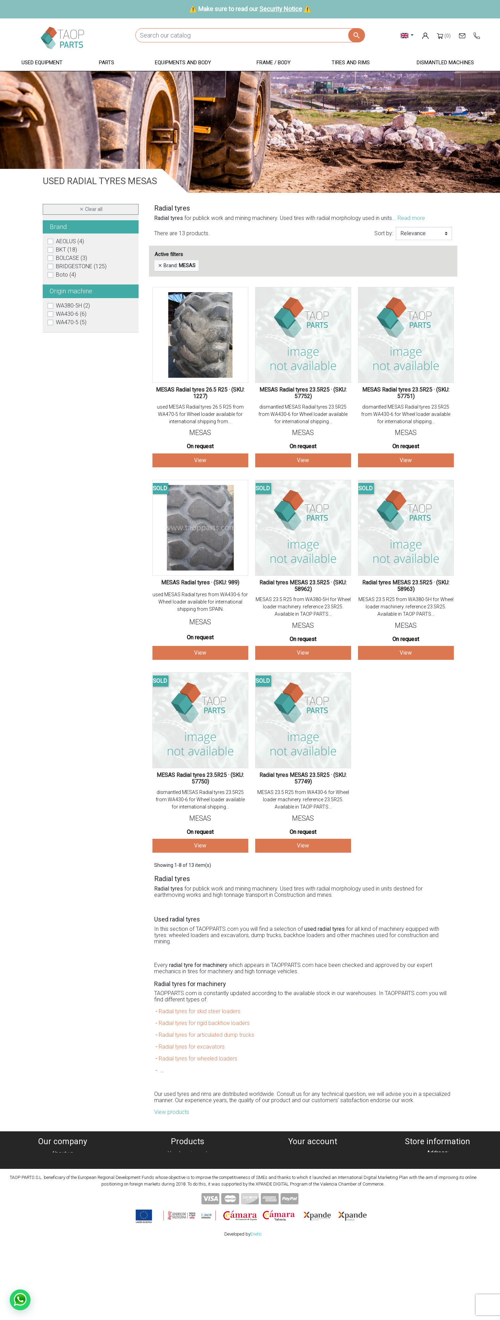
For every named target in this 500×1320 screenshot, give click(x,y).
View (200, 460)
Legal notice (62, 1178)
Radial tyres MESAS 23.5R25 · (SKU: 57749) (303, 778)
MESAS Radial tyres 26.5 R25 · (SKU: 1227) (200, 393)
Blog (62, 1211)
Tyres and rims (187, 1195)
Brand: (176, 265)
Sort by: (383, 233)
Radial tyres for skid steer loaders (199, 1011)
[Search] (250, 35)
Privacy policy (62, 1170)
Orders (313, 1161)
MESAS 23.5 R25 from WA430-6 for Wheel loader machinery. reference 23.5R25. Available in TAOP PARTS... (303, 799)
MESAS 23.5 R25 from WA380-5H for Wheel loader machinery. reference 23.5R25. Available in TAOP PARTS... (303, 607)
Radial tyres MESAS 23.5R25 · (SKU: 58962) (303, 585)
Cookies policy (62, 1161)
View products (171, 1112)
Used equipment (187, 1153)
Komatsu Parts (187, 1203)
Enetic (256, 1309)
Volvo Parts (187, 1211)
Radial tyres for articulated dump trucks (206, 1035)
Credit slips (312, 1170)
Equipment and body (187, 1178)
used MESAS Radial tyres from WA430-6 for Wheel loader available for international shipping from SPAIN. (200, 602)
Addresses (313, 1178)
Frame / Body (188, 1186)
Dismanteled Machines (187, 1161)
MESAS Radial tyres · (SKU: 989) (200, 582)
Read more (411, 218)
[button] (42, 63)
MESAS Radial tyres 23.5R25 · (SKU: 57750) (200, 778)
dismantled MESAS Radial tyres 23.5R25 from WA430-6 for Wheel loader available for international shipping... (303, 414)
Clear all (90, 209)
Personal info (312, 1153)
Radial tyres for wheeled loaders (198, 1058)
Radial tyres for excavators (192, 1046)
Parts (187, 1170)
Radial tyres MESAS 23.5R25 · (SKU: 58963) (405, 585)
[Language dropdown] (407, 35)
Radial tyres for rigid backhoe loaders (204, 1023)
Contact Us (62, 1203)
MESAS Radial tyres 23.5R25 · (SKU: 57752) (303, 393)
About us (62, 1153)
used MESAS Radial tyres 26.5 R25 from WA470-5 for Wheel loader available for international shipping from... (200, 414)
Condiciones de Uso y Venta (62, 1186)
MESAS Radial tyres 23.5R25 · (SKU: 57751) (405, 393)
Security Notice (280, 9)
